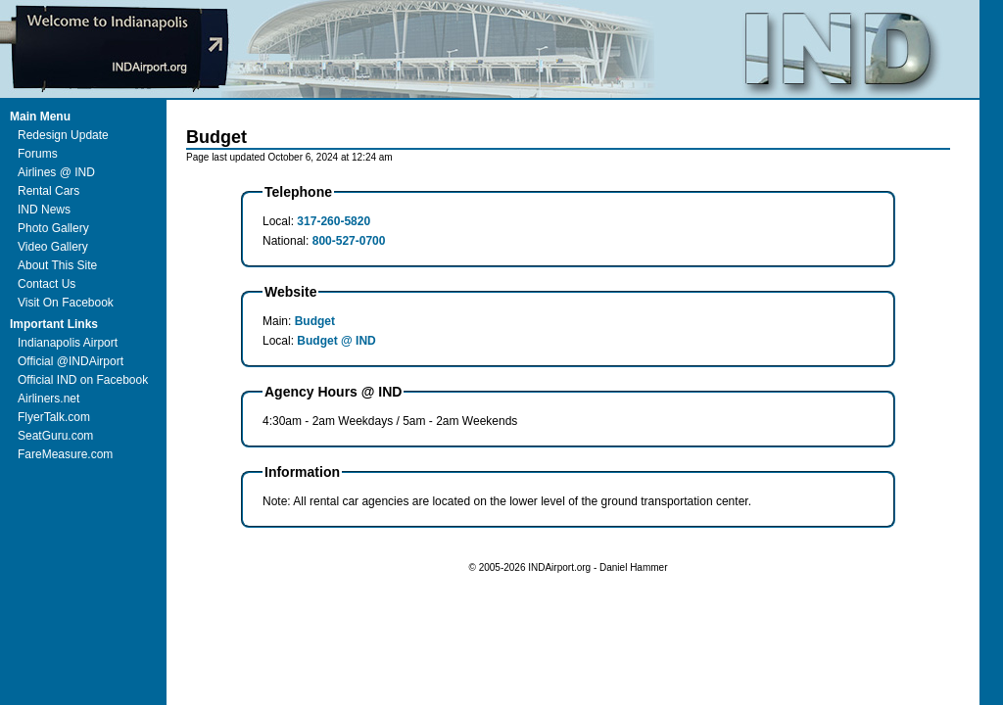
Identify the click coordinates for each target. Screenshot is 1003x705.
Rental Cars (48, 191)
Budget (315, 321)
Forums (38, 154)
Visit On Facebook (66, 302)
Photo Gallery (53, 228)
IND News (44, 209)
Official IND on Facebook (83, 380)
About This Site (57, 265)
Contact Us (46, 284)
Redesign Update (63, 135)
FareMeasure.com (65, 454)
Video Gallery (53, 247)
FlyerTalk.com (54, 417)
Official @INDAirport (70, 361)
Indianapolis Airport (68, 343)
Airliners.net (48, 398)
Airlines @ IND (56, 172)
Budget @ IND (336, 341)
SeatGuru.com (55, 436)
